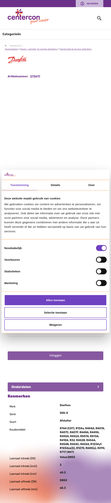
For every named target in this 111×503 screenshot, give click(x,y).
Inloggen (92, 3)
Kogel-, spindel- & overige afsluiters (39, 49)
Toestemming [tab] (19, 184)
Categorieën (11, 34)
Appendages (11, 49)
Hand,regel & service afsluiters (76, 49)
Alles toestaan (55, 300)
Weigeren (55, 324)
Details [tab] (55, 184)
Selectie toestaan (55, 312)
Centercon (15, 45)
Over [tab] (91, 184)
